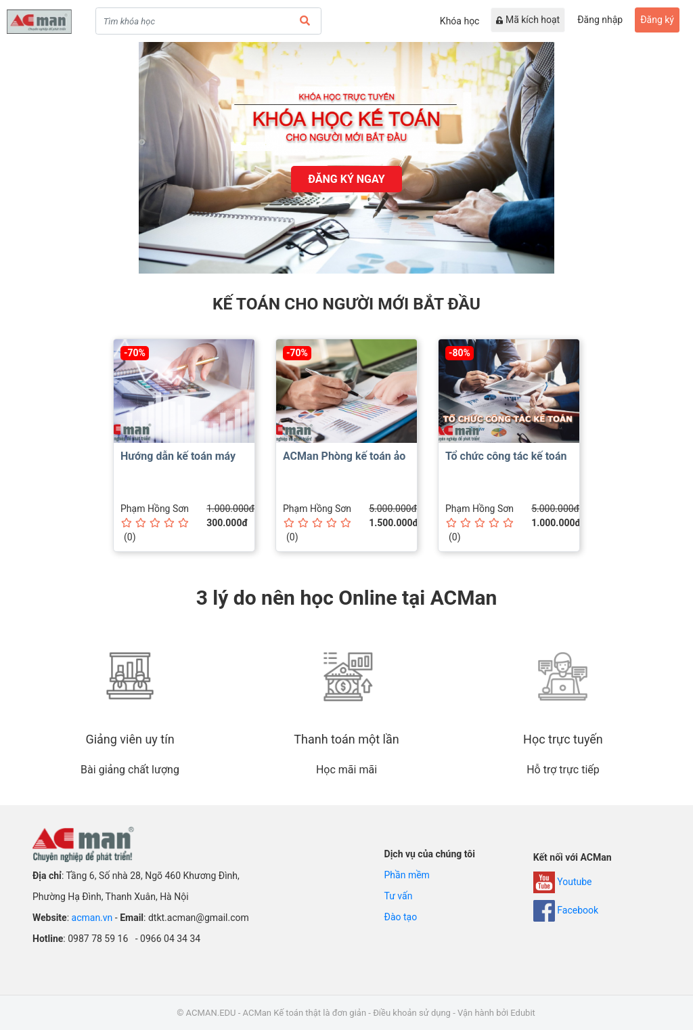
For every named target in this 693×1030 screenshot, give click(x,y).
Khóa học (460, 21)
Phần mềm (407, 875)
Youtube (562, 881)
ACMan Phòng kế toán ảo (344, 456)
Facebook (565, 910)
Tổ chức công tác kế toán (505, 456)
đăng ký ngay (346, 179)
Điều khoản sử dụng (412, 1013)
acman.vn (92, 917)
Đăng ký (657, 19)
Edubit (522, 1013)
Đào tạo (401, 916)
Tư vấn (398, 895)
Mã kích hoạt (528, 19)
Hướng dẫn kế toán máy (178, 456)
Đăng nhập (600, 19)
